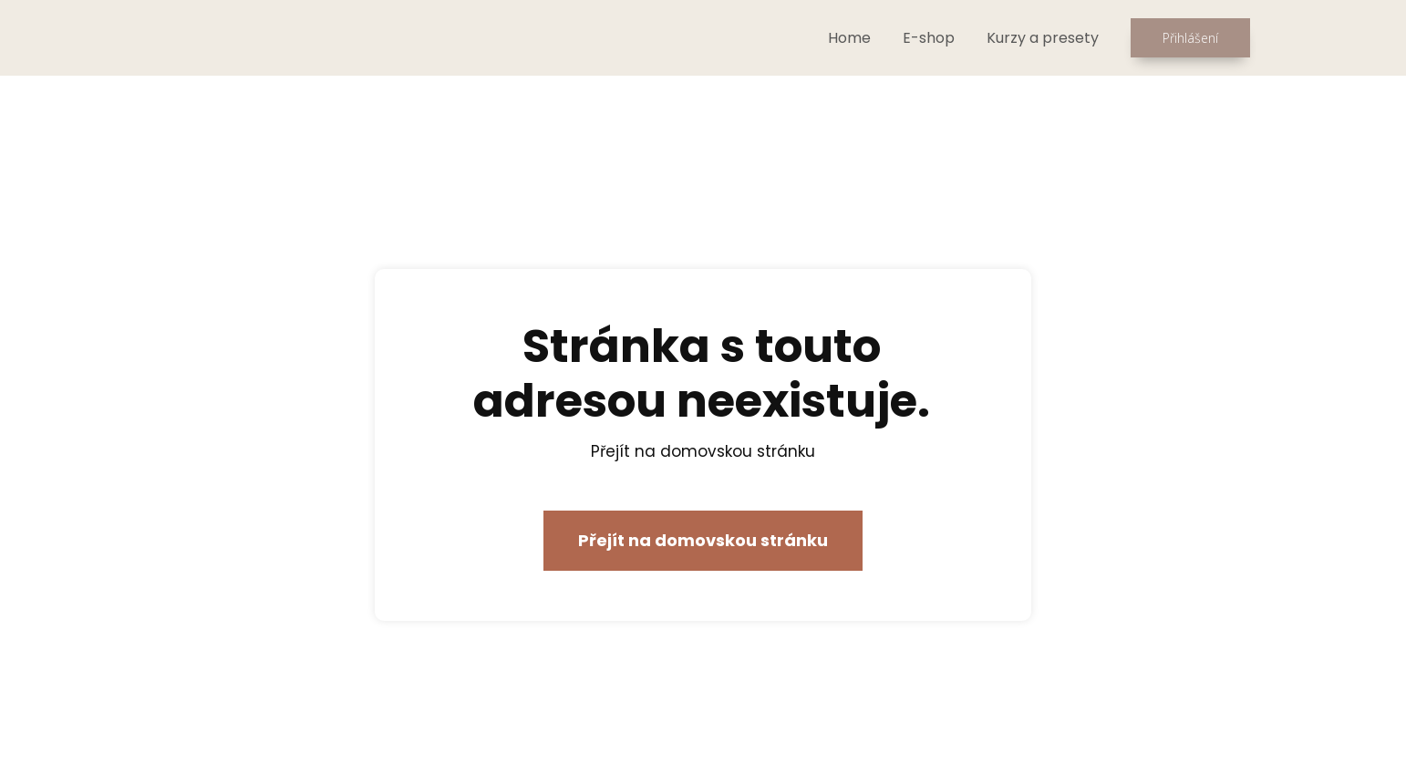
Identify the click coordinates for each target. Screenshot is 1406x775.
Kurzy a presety (1043, 37)
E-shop (929, 37)
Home (849, 37)
